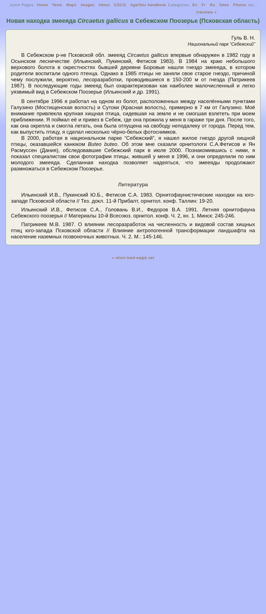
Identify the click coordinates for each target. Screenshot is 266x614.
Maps (71, 5)
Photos (240, 5)
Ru (212, 5)
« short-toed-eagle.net (133, 258)
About (104, 5)
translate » (206, 12)
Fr (204, 5)
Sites (224, 5)
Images (88, 5)
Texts (57, 5)
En (194, 5)
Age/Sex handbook (148, 5)
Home (42, 5)
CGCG (120, 5)
